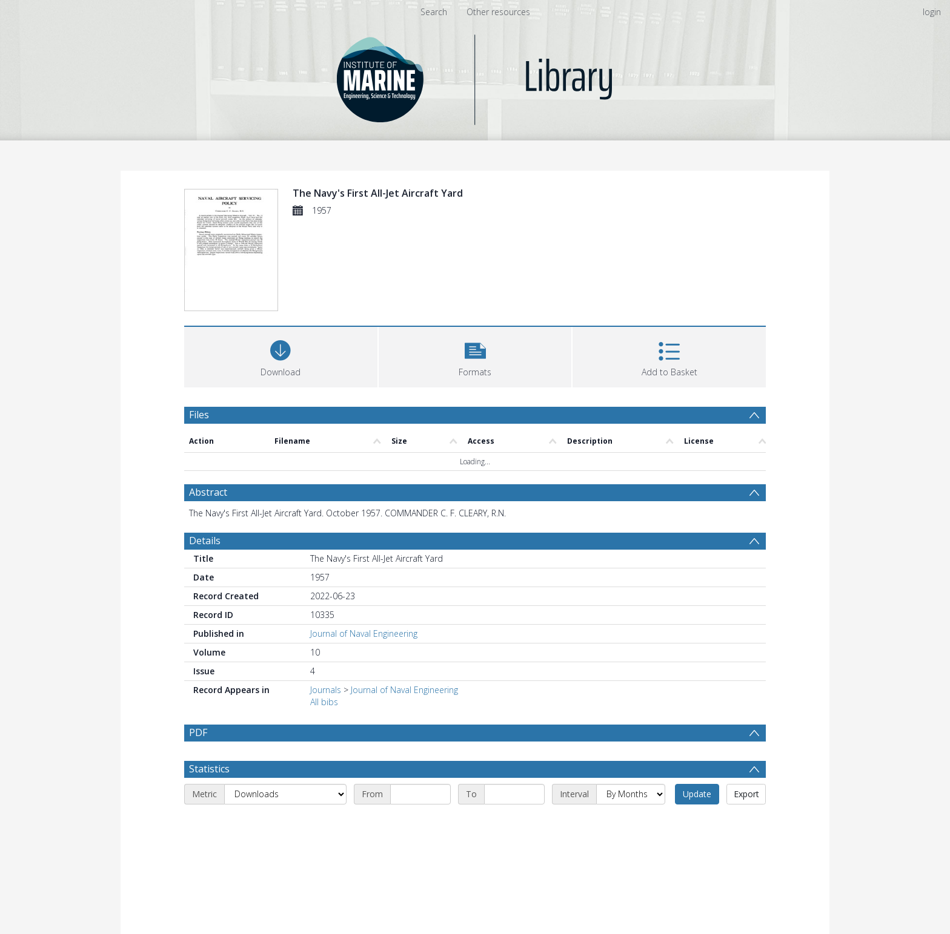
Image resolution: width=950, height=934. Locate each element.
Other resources (498, 12)
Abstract (208, 492)
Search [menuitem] (433, 12)
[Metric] (285, 794)
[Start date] (420, 794)
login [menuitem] (932, 12)
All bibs (324, 702)
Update (697, 794)
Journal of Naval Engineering (363, 633)
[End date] (514, 794)
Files (199, 414)
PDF (198, 732)
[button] (475, 355)
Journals (325, 690)
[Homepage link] (475, 76)
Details (205, 540)
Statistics (209, 768)
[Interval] (630, 794)
